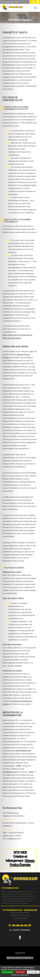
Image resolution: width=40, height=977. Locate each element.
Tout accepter (7, 972)
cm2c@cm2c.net (9, 772)
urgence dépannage (21, 930)
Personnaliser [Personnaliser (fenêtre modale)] (33, 972)
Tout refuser (20, 972)
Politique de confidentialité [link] (20, 975)
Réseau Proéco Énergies (21, 862)
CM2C (31, 772)
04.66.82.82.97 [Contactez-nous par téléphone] (21, 925)
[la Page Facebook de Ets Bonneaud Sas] (36, 3)
